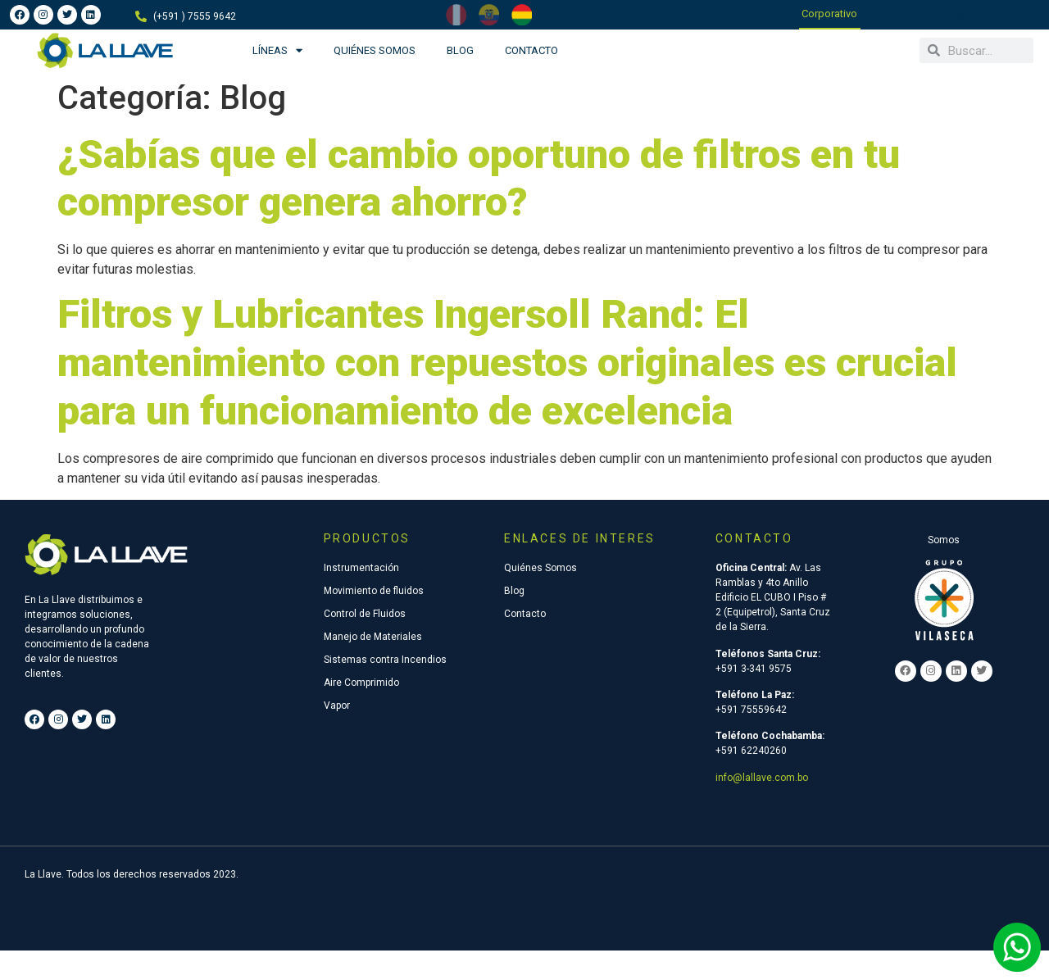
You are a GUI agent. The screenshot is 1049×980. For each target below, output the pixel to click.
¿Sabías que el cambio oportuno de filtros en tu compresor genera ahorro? (478, 178)
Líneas (277, 50)
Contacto (531, 50)
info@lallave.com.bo (761, 777)
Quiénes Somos (375, 50)
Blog (460, 50)
